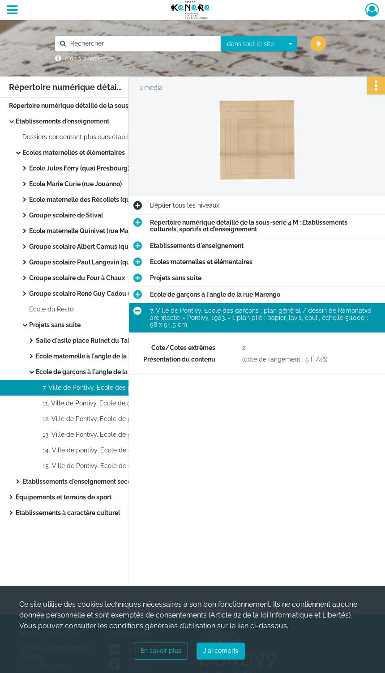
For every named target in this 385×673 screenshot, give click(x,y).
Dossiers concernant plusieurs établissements (89, 137)
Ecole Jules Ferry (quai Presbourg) (79, 168)
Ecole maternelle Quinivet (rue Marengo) (88, 230)
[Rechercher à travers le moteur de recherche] (142, 43)
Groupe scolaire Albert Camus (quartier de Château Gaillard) (117, 246)
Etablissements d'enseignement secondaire (86, 481)
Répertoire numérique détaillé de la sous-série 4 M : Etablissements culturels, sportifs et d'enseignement (98, 105)
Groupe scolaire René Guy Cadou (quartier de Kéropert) (110, 293)
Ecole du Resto (51, 309)
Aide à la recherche (89, 58)
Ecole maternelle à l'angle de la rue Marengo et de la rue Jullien (125, 356)
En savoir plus (161, 650)
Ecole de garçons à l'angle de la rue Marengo (101, 371)
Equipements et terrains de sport (63, 497)
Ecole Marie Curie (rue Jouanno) (75, 183)
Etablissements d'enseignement (62, 121)
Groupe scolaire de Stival (66, 215)
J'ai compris (220, 650)
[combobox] (259, 44)
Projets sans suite (55, 324)
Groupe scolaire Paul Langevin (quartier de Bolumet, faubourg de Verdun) (118, 262)
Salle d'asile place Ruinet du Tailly (86, 340)
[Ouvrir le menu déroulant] (12, 10)
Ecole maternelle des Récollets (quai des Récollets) (103, 199)
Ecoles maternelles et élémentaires (73, 152)
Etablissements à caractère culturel (68, 512)
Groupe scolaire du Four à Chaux (77, 277)
